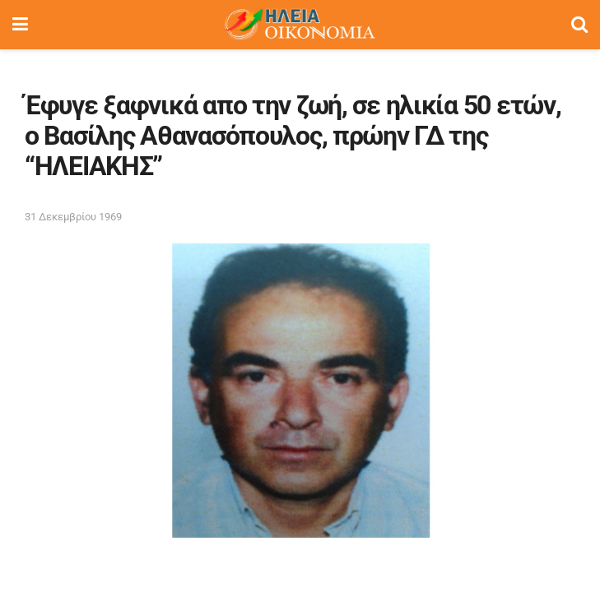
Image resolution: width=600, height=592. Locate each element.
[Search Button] (579, 24)
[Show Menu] (20, 24)
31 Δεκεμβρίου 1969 (73, 216)
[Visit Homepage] (299, 24)
